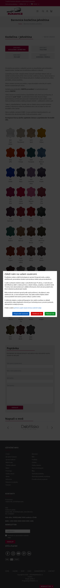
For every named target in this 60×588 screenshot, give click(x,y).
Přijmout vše (50, 314)
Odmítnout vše (37, 314)
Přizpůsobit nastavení (20, 314)
